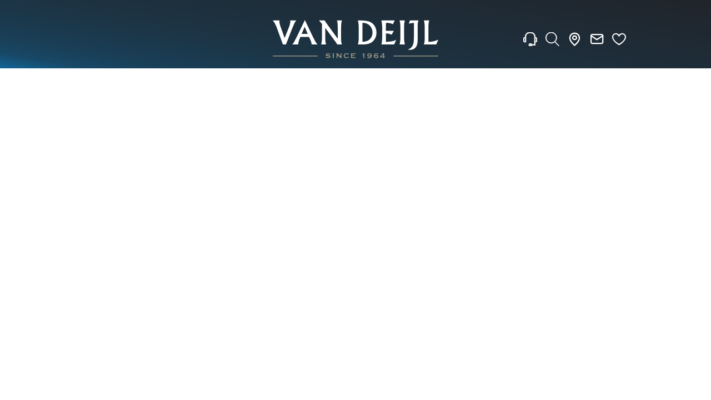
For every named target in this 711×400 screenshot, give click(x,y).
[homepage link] (355, 39)
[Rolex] (639, 39)
